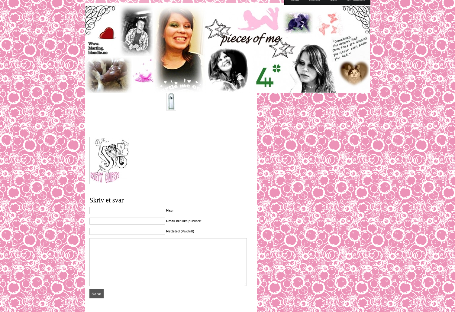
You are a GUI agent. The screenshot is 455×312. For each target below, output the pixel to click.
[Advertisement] (160, 126)
